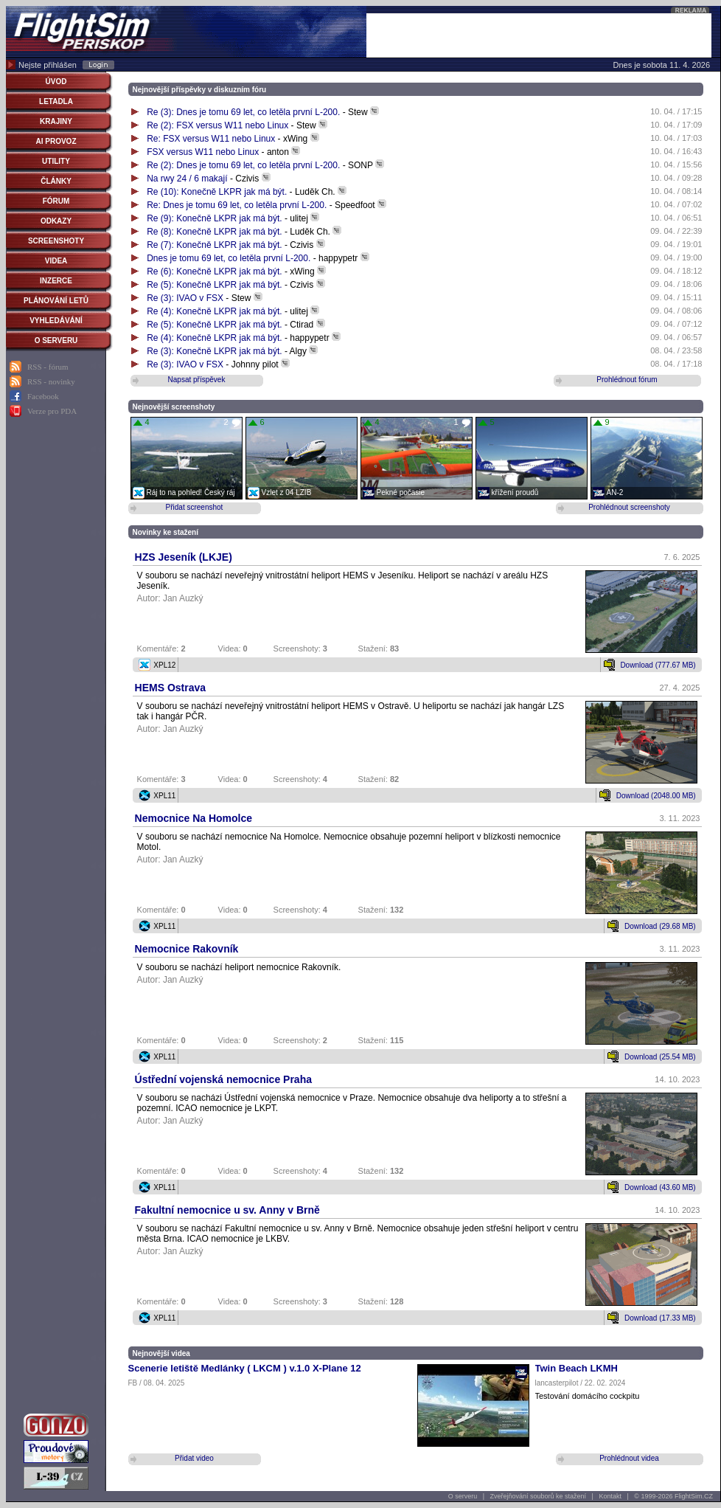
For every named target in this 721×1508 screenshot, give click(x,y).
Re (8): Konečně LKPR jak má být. (216, 231)
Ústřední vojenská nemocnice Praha (223, 1079)
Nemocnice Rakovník (187, 949)
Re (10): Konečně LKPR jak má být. (218, 192)
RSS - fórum (48, 366)
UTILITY (56, 161)
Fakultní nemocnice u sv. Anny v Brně (227, 1210)
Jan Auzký (183, 598)
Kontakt (610, 1496)
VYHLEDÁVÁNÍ (56, 321)
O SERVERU (56, 340)
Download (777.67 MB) (657, 665)
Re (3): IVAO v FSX (186, 298)
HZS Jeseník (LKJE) (183, 557)
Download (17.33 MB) (660, 1318)
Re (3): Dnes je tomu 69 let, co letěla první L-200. (243, 112)
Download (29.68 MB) (660, 926)
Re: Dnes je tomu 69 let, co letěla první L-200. (237, 205)
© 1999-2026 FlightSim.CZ (673, 1496)
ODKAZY (56, 221)
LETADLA (56, 101)
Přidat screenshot (194, 507)
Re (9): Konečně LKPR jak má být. (216, 218)
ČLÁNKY (56, 181)
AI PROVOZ (55, 141)
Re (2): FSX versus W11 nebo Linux (217, 125)
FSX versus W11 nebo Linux (203, 152)
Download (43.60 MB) (660, 1187)
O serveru (463, 1496)
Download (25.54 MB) (660, 1057)
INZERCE (56, 281)
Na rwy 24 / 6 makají (187, 178)
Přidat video (194, 1458)
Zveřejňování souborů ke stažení (538, 1496)
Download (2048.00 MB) (656, 796)
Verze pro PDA (52, 411)
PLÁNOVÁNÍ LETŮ (56, 301)
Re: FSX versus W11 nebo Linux (211, 139)
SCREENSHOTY (56, 241)
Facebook (43, 396)
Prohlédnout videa (629, 1458)
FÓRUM (56, 201)
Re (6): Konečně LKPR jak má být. (216, 271)
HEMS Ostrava (170, 688)
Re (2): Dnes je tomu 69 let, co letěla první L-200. (243, 165)
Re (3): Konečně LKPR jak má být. (216, 351)
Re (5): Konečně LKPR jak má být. (216, 285)
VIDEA (56, 261)
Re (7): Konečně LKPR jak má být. (216, 245)
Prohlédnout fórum (626, 380)
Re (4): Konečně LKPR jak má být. (216, 311)
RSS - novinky (51, 381)
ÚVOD (56, 81)
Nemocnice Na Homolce (194, 818)
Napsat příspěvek (197, 380)
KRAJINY (56, 121)
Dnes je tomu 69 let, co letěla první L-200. (228, 258)
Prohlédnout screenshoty (629, 507)
